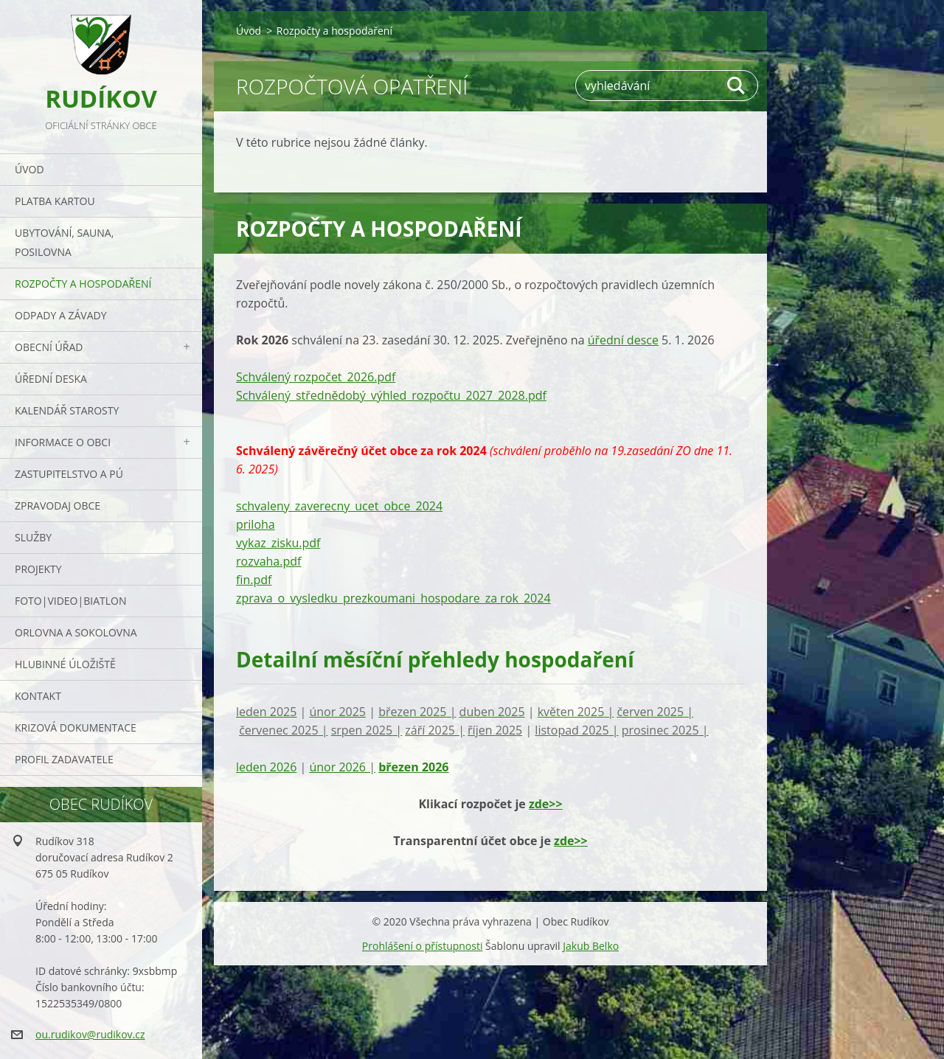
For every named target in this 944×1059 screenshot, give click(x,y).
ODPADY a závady (60, 315)
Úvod (29, 169)
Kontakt (38, 696)
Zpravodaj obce (57, 506)
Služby (33, 537)
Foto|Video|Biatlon (70, 601)
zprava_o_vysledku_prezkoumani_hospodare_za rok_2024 (393, 598)
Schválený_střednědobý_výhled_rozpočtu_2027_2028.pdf (391, 395)
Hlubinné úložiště (65, 664)
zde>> (546, 804)
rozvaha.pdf (268, 561)
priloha (255, 524)
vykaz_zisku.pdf (278, 543)
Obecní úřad (49, 347)
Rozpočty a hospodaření (83, 284)
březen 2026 (413, 767)
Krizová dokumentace (75, 728)
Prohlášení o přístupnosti (422, 946)
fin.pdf (253, 580)
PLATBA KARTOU (55, 201)
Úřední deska (51, 379)
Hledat (736, 85)
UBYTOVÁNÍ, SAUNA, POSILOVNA (64, 242)
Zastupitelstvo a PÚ (69, 474)
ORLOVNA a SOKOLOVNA (76, 632)
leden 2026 (266, 767)
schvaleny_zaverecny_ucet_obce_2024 (339, 506)
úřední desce (623, 340)
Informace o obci (63, 442)
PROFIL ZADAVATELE (64, 759)
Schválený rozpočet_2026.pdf (315, 377)
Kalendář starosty (67, 410)
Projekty (38, 569)
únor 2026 (342, 767)
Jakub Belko (591, 946)
